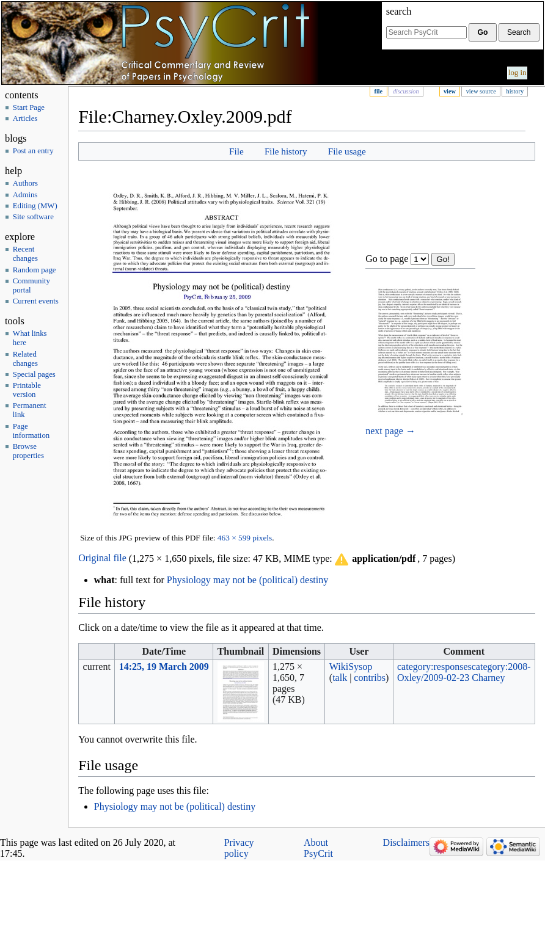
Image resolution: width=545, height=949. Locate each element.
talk (339, 677)
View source (481, 91)
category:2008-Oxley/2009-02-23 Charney (464, 672)
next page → (390, 431)
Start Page (29, 107)
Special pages (34, 374)
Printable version (27, 390)
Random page (34, 270)
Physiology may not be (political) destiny (247, 580)
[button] (374, 559)
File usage (347, 151)
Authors (25, 183)
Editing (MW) (35, 206)
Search (399, 11)
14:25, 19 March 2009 (164, 666)
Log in (517, 72)
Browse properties (28, 451)
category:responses (434, 666)
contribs (370, 677)
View (450, 91)
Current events (36, 301)
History (515, 91)
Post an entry (33, 151)
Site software (33, 217)
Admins (25, 195)
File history (286, 151)
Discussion (406, 91)
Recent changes (25, 254)
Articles (25, 118)
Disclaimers (406, 842)
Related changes (25, 359)
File (378, 91)
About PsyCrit (318, 848)
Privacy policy (239, 848)
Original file (102, 558)
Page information (31, 431)
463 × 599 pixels (245, 537)
